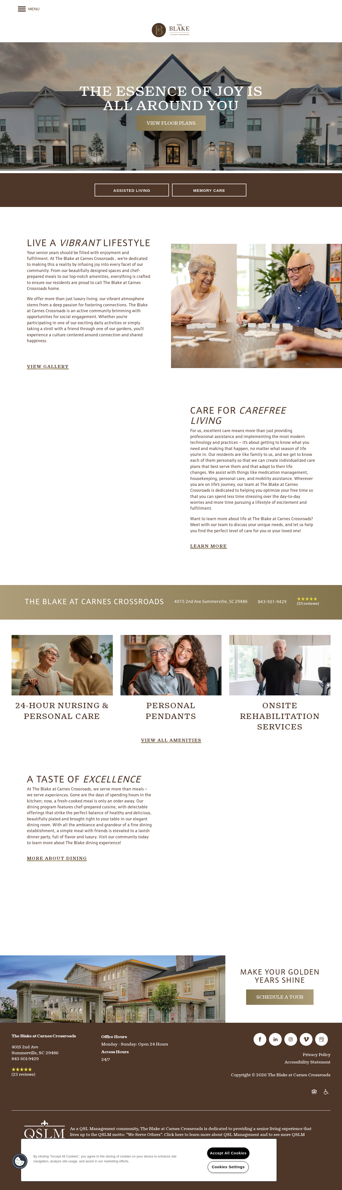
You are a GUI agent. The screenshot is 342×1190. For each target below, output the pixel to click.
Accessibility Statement (307, 1062)
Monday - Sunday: (119, 1044)
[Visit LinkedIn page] (275, 1039)
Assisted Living (131, 190)
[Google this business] (321, 1039)
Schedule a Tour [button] (279, 997)
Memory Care (209, 190)
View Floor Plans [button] (171, 123)
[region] (149, 1160)
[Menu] (28, 9)
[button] (48, 367)
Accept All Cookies (228, 1153)
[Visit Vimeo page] (306, 1039)
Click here (174, 1134)
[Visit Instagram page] (290, 1039)
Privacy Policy (316, 1054)
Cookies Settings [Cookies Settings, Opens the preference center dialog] (228, 1167)
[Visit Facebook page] (260, 1039)
